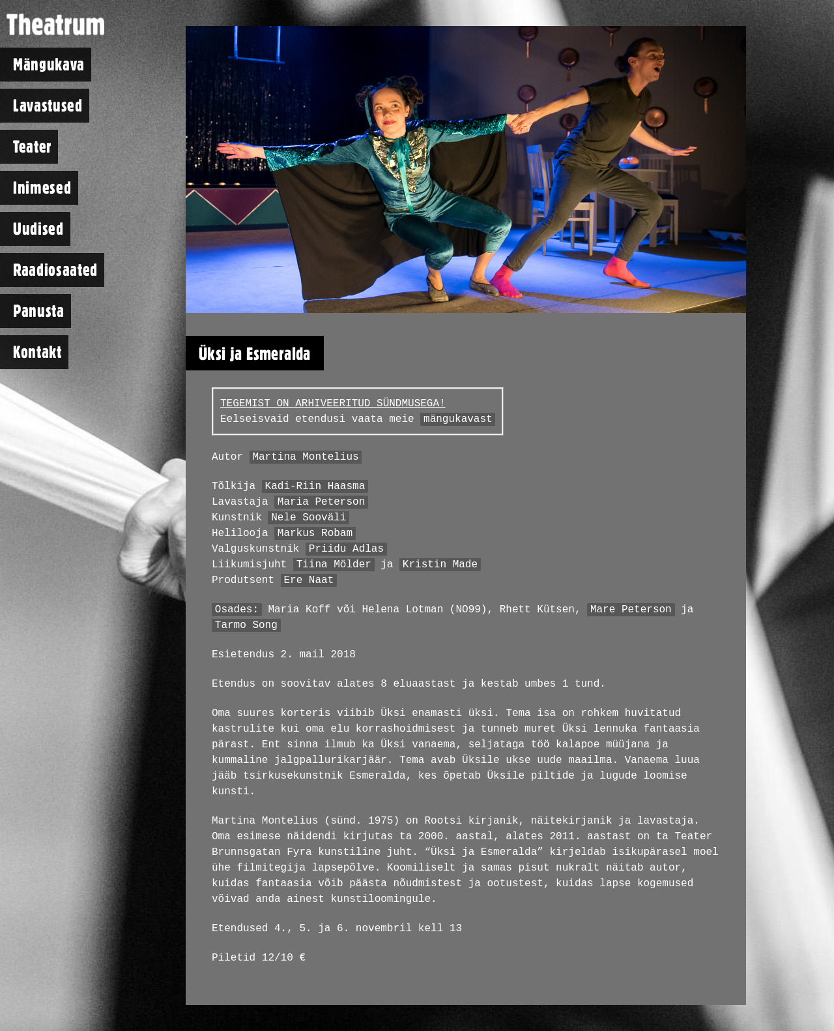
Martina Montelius (305, 457)
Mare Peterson (631, 610)
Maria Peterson (321, 502)
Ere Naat (308, 580)
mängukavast (458, 419)
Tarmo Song (246, 625)
